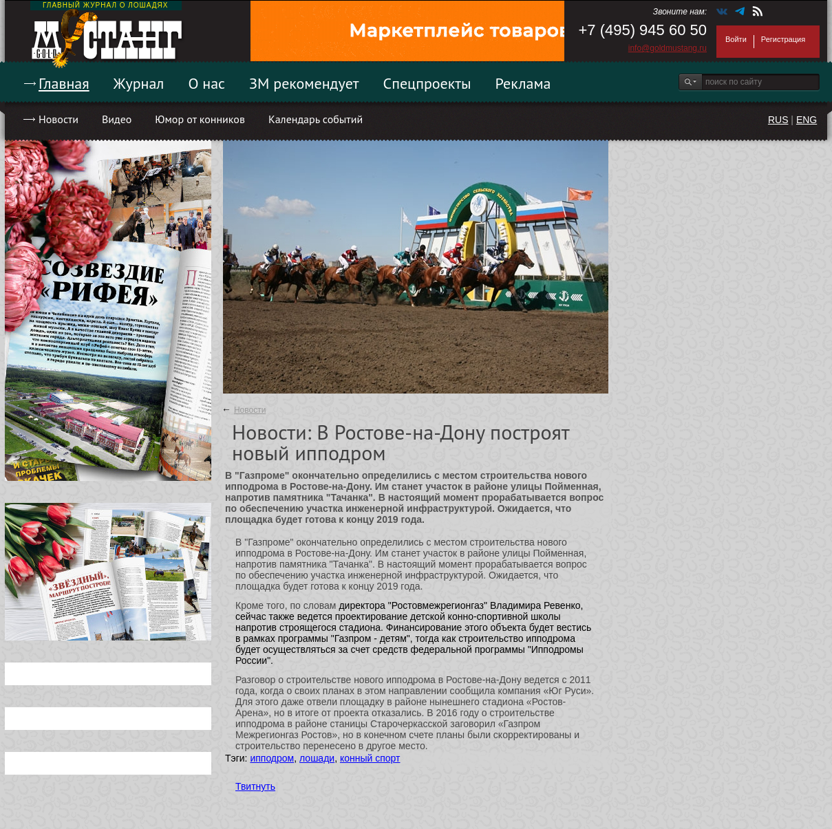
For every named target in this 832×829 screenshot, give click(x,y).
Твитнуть (255, 786)
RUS (778, 119)
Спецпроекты (427, 83)
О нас (206, 83)
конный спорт (370, 758)
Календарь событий (315, 119)
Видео (116, 119)
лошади (316, 758)
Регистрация (783, 39)
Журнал (139, 83)
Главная (64, 83)
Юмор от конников (200, 119)
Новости (58, 119)
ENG (806, 119)
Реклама (523, 83)
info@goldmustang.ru (667, 48)
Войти (736, 39)
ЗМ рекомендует (304, 83)
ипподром (272, 758)
